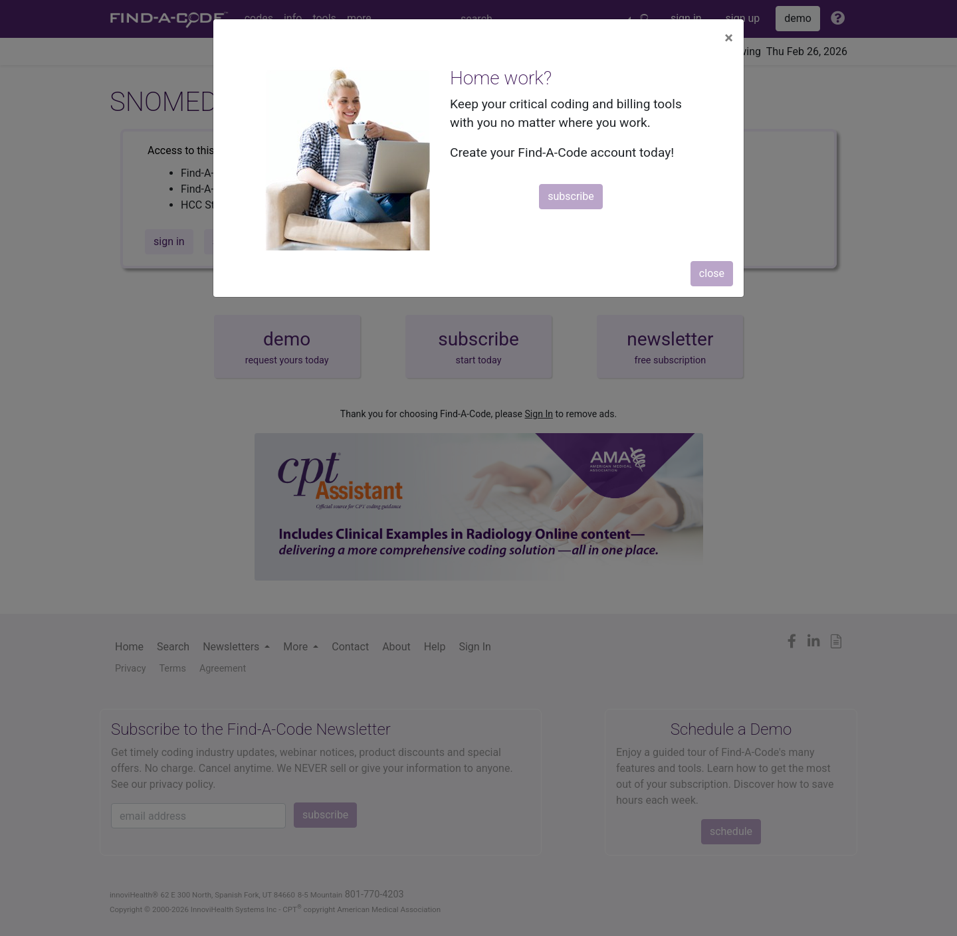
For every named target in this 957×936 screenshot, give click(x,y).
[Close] (729, 37)
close (711, 273)
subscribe (570, 196)
